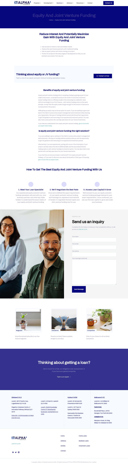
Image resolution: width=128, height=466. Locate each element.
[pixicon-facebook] (13, 452)
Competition (91, 330)
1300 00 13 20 (82, 229)
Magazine (19, 330)
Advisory (63, 441)
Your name (94, 238)
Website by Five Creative (89, 462)
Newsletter (55, 330)
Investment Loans (84, 446)
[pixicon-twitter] (15, 452)
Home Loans (83, 436)
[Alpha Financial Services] (19, 438)
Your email (94, 245)
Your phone (94, 252)
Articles (63, 446)
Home (51, 20)
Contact (63, 451)
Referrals (79, 462)
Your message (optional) (94, 271)
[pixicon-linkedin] (18, 452)
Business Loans (84, 441)
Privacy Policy (72, 462)
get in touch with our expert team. (48, 159)
